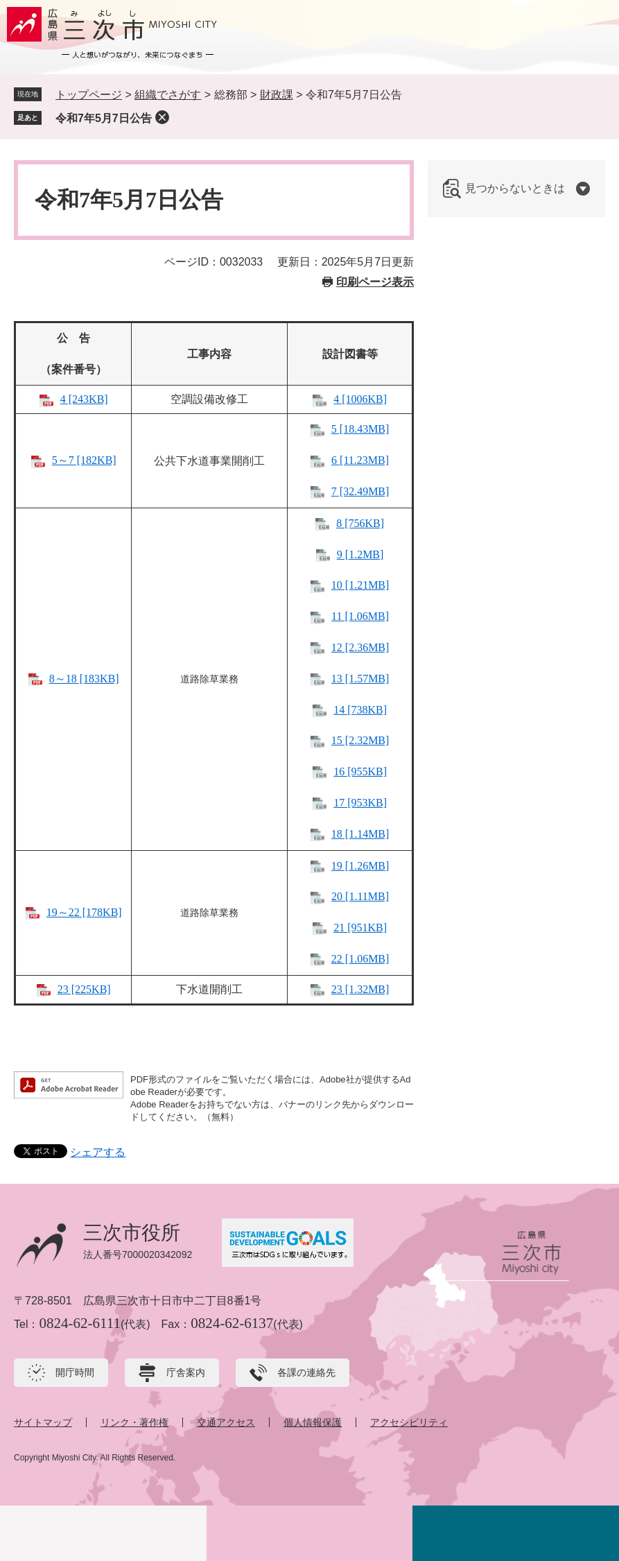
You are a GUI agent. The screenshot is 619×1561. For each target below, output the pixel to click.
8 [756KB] (360, 523)
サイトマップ (43, 1422)
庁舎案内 (185, 1372)
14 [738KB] (360, 710)
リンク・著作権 (134, 1422)
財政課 (276, 95)
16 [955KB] (360, 771)
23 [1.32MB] (360, 989)
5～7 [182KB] (84, 460)
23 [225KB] (84, 989)
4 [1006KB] (360, 399)
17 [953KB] (360, 803)
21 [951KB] (360, 927)
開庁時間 (74, 1372)
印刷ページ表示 (375, 282)
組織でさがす (167, 95)
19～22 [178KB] (84, 912)
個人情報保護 (313, 1422)
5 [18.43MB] (360, 429)
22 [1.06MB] (360, 959)
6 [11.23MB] (360, 460)
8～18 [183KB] (84, 678)
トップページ (88, 95)
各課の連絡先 (306, 1372)
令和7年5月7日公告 (103, 118)
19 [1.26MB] (360, 866)
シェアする (97, 1152)
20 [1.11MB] (360, 896)
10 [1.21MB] (360, 585)
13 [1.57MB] (360, 678)
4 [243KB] (84, 399)
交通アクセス (226, 1422)
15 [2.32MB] (360, 740)
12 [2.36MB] (360, 647)
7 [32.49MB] (360, 491)
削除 (162, 117)
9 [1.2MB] (360, 554)
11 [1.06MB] (360, 616)
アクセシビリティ (409, 1422)
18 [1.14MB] (360, 834)
